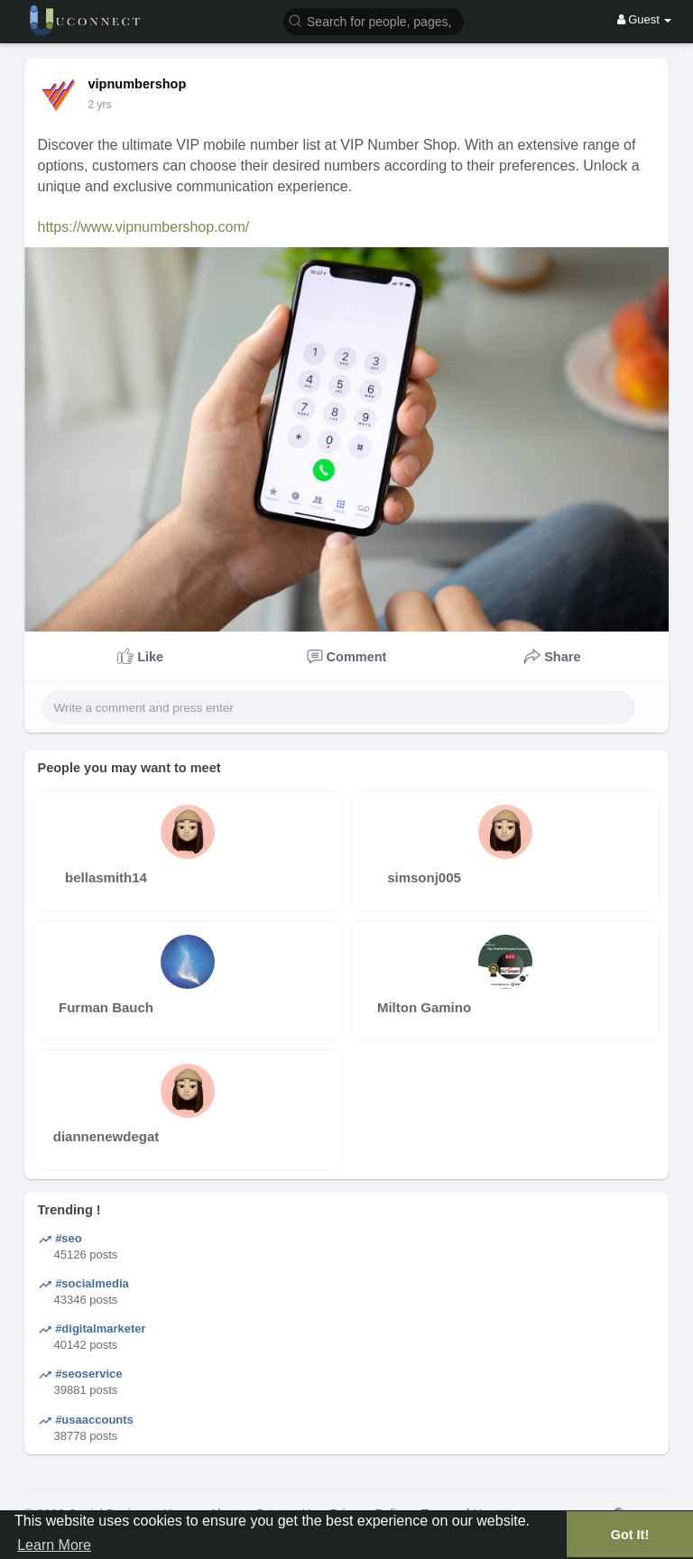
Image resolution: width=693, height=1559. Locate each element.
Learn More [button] (54, 1545)
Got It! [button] (630, 1534)
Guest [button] (644, 19)
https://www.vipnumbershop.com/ (144, 227)
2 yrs (100, 104)
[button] (373, 20)
